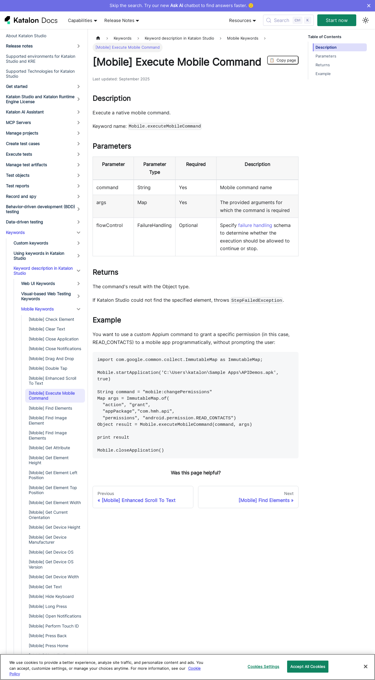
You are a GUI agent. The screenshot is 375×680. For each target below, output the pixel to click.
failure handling (255, 225)
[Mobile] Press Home (48, 645)
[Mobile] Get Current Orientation (48, 515)
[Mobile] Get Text (45, 586)
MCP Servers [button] (18, 122)
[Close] (365, 666)
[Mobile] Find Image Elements (48, 435)
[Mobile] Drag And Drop (51, 358)
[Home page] (98, 38)
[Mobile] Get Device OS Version (51, 564)
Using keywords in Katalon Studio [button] (38, 256)
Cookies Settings (263, 666)
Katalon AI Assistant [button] (25, 111)
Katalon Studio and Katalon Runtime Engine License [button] (40, 99)
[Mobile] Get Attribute (49, 447)
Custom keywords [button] (30, 242)
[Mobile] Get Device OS (51, 552)
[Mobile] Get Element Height (49, 460)
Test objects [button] (17, 175)
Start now (337, 20)
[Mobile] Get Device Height (54, 527)
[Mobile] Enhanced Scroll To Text (52, 381)
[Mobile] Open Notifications (55, 615)
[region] (187, 667)
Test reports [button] (17, 185)
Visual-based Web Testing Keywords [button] (46, 296)
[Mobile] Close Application (54, 338)
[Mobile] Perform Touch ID (54, 625)
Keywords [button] (15, 232)
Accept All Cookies (307, 666)
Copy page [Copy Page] (283, 60)
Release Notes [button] (119, 20)
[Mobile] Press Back (48, 635)
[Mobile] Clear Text (47, 328)
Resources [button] (240, 20)
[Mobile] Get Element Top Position (53, 490)
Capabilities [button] (80, 20)
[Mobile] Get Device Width (54, 576)
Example (323, 74)
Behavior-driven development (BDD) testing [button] (40, 209)
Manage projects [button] (22, 132)
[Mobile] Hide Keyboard (51, 596)
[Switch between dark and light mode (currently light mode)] (365, 20)
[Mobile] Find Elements (50, 408)
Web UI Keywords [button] (38, 283)
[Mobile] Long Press (48, 606)
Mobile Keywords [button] (37, 308)
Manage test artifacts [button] (26, 164)
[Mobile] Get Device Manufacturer (48, 540)
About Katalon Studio (26, 35)
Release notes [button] (19, 45)
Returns (323, 65)
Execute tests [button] (19, 154)
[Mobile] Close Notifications (55, 348)
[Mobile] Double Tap (48, 368)
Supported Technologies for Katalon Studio (40, 74)
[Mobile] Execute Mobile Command (52, 396)
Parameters (326, 56)
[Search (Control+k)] (288, 20)
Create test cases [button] (23, 143)
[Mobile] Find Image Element (48, 420)
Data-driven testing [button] (24, 221)
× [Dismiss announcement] (369, 5)
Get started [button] (17, 86)
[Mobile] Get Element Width (55, 502)
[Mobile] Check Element (51, 319)
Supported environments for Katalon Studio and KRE (40, 59)
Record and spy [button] (21, 196)
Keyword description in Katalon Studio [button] (43, 271)
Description (326, 47)
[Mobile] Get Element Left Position (53, 475)
